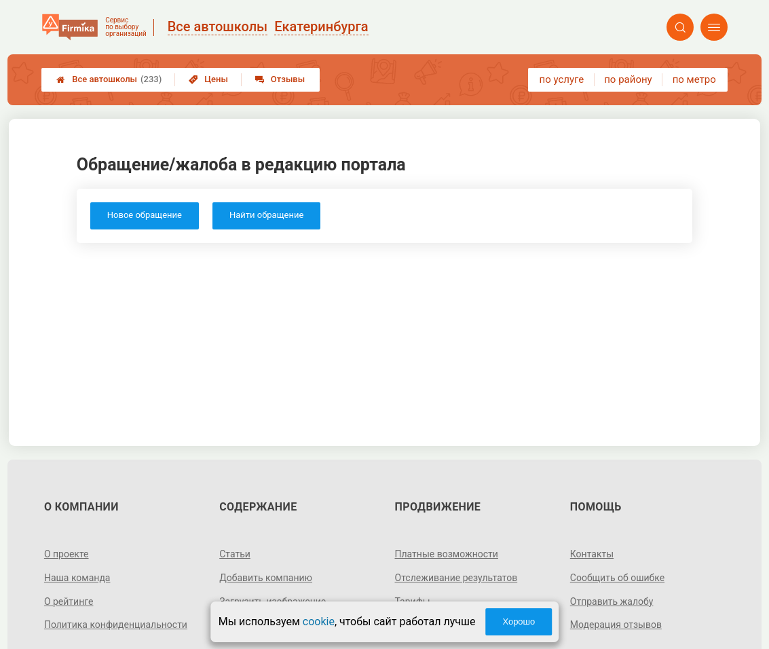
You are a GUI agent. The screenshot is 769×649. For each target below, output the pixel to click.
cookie (319, 621)
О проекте (66, 554)
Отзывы (280, 79)
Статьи (234, 554)
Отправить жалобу (612, 601)
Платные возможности (446, 554)
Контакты (592, 554)
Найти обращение (266, 215)
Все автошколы (109, 79)
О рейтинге (69, 601)
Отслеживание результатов (456, 577)
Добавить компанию (265, 577)
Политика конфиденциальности (115, 624)
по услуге (562, 79)
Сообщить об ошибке (617, 577)
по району (628, 79)
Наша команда (77, 577)
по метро (694, 79)
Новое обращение (144, 215)
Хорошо (518, 621)
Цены (208, 79)
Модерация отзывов (616, 624)
